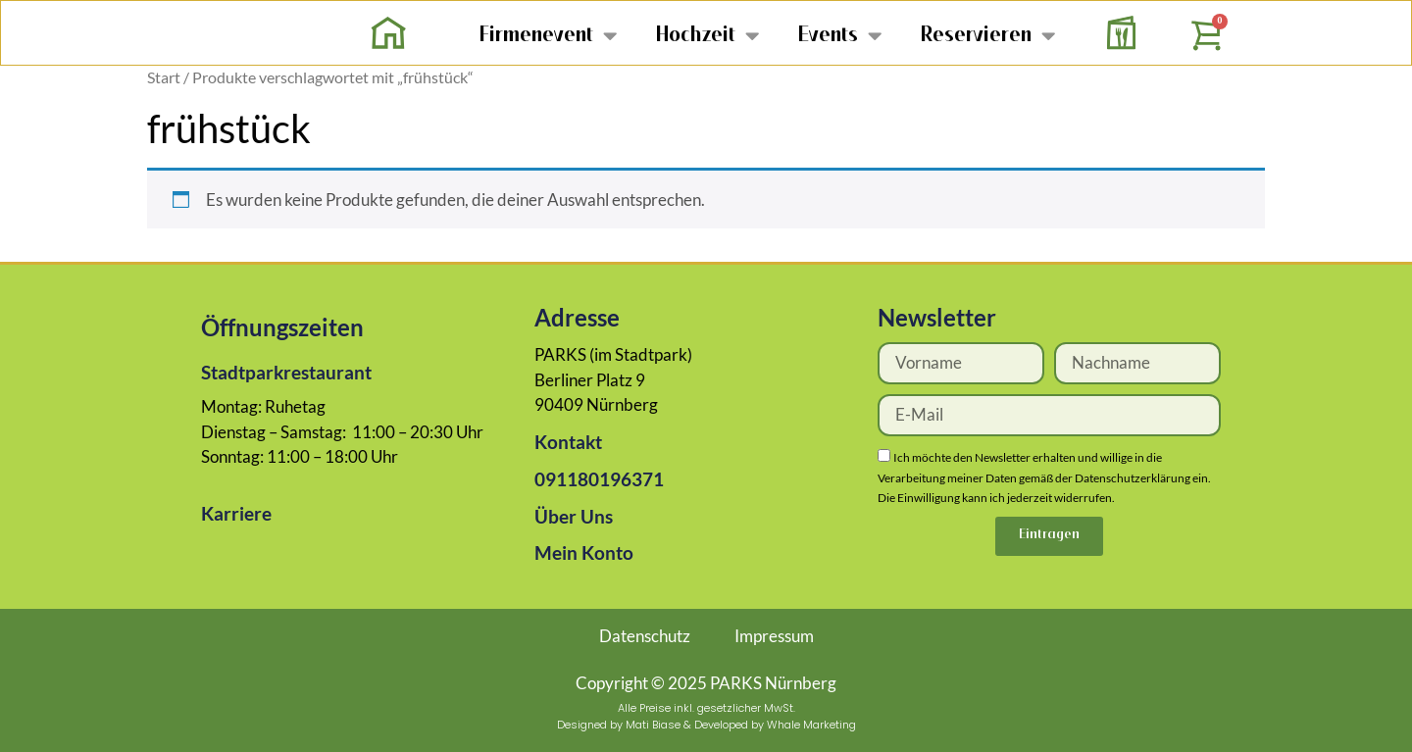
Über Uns (573, 516)
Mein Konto (583, 552)
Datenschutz (644, 636)
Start (163, 77)
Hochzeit (707, 35)
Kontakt (568, 441)
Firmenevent (548, 35)
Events (840, 35)
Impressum (774, 636)
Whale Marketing (811, 724)
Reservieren (988, 35)
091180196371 (599, 479)
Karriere (236, 513)
